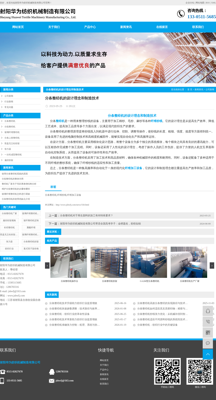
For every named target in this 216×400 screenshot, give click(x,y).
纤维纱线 (62, 195)
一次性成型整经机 (13, 154)
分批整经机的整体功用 (12, 179)
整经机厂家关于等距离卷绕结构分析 (19, 184)
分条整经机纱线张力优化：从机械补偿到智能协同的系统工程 (171, 314)
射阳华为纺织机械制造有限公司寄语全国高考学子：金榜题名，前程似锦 (100, 223)
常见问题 (8, 107)
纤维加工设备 (74, 195)
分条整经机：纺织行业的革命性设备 (69, 314)
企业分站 (190, 2)
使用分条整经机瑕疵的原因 (15, 173)
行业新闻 (8, 101)
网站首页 (18, 27)
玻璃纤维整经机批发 (31, 213)
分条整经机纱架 (31, 241)
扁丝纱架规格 (9, 220)
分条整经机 (9, 121)
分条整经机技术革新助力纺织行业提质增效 (73, 319)
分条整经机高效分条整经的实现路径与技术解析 (163, 303)
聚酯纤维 (31, 227)
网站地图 (200, 2)
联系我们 (198, 27)
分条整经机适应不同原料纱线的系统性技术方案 (163, 319)
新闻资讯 (126, 27)
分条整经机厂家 (9, 213)
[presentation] (47, 265)
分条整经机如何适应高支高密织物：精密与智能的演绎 (167, 308)
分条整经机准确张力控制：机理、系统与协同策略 (77, 325)
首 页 (189, 89)
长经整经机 (9, 227)
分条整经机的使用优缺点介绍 (16, 199)
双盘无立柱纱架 (12, 143)
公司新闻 (8, 96)
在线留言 (162, 27)
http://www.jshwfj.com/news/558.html (72, 205)
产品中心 (90, 27)
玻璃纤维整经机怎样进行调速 (16, 194)
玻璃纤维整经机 (12, 132)
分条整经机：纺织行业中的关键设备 (157, 325)
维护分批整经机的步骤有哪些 (16, 189)
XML (213, 2)
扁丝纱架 (8, 160)
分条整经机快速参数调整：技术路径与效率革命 (75, 308)
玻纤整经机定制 (31, 220)
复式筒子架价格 (31, 248)
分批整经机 (9, 126)
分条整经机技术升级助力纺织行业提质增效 (73, 303)
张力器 (7, 149)
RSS (208, 2)
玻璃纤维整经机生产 (31, 234)
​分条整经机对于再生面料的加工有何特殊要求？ (86, 215)
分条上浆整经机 (12, 138)
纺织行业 (9, 248)
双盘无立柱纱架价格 (9, 234)
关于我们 (54, 27)
